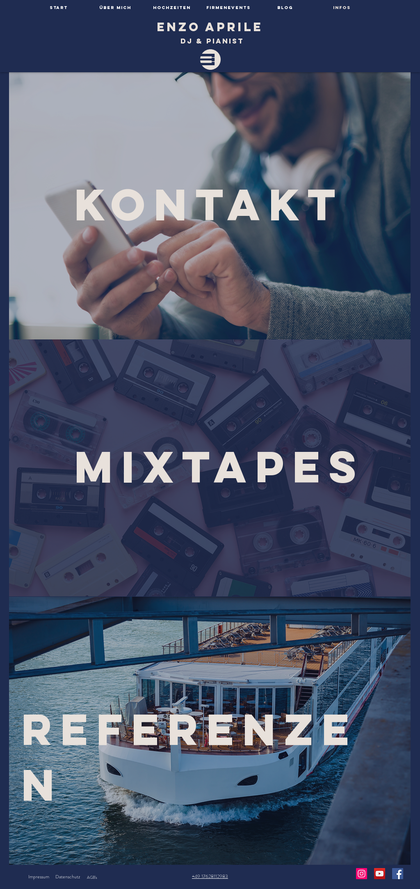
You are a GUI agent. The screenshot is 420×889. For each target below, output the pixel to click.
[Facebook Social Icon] (397, 873)
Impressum (38, 876)
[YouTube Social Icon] (379, 873)
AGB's (92, 877)
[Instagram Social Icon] (361, 873)
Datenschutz (67, 876)
